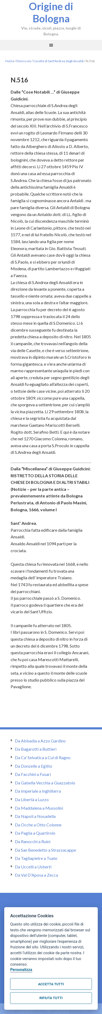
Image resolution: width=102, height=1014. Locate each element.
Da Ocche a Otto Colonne (38, 824)
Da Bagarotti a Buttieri (35, 748)
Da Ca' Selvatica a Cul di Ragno (42, 757)
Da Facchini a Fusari (33, 774)
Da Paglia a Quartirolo (35, 832)
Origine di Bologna (51, 12)
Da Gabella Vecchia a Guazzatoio (45, 782)
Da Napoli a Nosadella (35, 816)
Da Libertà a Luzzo (32, 799)
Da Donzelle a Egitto (33, 765)
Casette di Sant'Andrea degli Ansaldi (58, 61)
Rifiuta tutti (51, 998)
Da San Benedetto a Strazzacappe (45, 849)
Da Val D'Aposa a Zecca (36, 874)
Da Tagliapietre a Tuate (36, 858)
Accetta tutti (51, 984)
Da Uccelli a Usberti (33, 866)
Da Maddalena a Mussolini (39, 807)
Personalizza (21, 969)
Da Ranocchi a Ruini (32, 841)
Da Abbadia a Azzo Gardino (40, 740)
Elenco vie (23, 61)
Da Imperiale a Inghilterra (38, 790)
